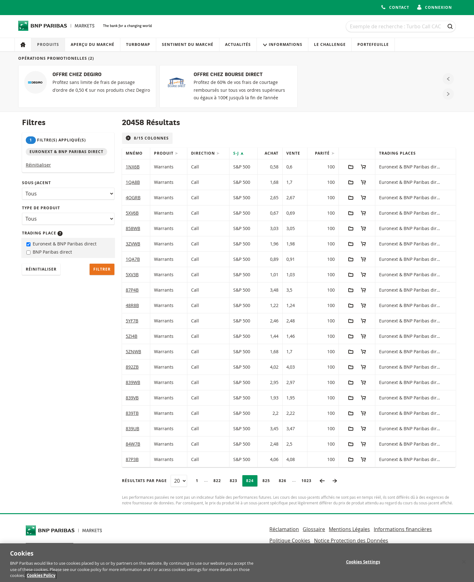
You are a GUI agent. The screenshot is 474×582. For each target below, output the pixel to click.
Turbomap (138, 44)
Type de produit (41, 208)
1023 (308, 480)
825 (267, 480)
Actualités (238, 44)
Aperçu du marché (92, 44)
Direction (203, 153)
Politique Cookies (289, 540)
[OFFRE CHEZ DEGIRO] (87, 86)
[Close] (464, 565)
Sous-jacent (36, 182)
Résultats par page (144, 480)
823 (235, 480)
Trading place (42, 233)
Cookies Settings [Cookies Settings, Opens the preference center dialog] (363, 565)
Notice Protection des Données (351, 540)
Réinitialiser (38, 165)
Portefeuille (373, 44)
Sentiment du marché (187, 44)
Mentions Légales (349, 529)
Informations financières (403, 529)
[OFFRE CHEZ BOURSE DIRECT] (228, 86)
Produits (48, 44)
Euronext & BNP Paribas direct (61, 244)
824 (251, 480)
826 (284, 480)
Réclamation (284, 529)
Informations (282, 44)
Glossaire (314, 529)
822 (218, 480)
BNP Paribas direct (49, 252)
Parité (323, 153)
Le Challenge (330, 44)
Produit (164, 153)
